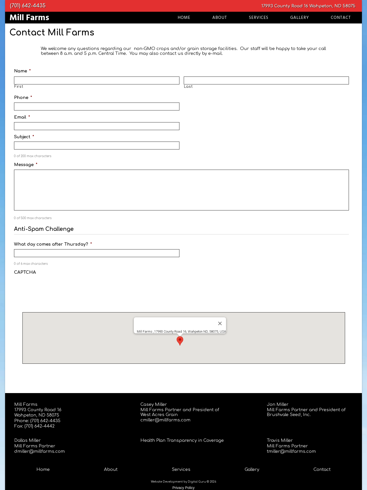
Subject (24, 136)
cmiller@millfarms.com (165, 420)
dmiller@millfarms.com (39, 451)
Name (22, 71)
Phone (23, 97)
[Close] (220, 323)
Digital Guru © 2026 (202, 481)
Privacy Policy (183, 488)
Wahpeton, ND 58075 (332, 6)
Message (25, 164)
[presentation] (52, 287)
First (18, 87)
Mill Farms (25, 404)
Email (22, 117)
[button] (180, 341)
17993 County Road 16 (284, 6)
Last (188, 87)
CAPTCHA (25, 272)
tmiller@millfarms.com (291, 451)
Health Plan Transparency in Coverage (182, 440)
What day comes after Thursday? (53, 244)
